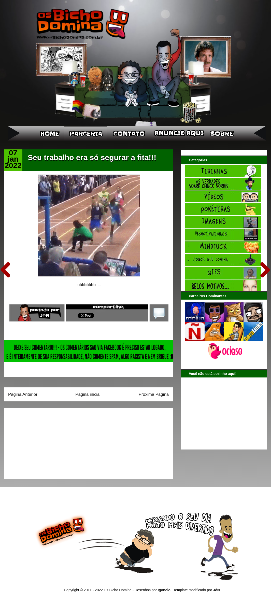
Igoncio (164, 590)
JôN (216, 590)
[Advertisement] (40, 441)
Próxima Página (154, 394)
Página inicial (88, 394)
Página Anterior (22, 394)
